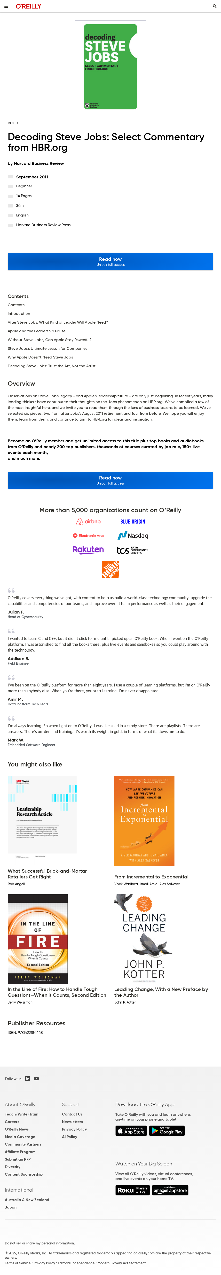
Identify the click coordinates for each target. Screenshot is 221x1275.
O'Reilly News (17, 1129)
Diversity (12, 1166)
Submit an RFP (18, 1159)
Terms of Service (18, 1263)
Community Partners (23, 1144)
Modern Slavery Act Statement (122, 1263)
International (19, 1190)
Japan (10, 1207)
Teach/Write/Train (21, 1114)
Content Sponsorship (24, 1174)
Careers (12, 1121)
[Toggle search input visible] (215, 6)
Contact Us (72, 1114)
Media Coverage (20, 1136)
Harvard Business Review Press (43, 225)
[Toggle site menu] (6, 6)
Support (71, 1104)
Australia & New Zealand (27, 1199)
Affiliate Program (20, 1151)
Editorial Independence (76, 1263)
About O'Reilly (20, 1104)
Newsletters (72, 1121)
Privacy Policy (74, 1129)
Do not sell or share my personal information (39, 1243)
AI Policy (69, 1136)
